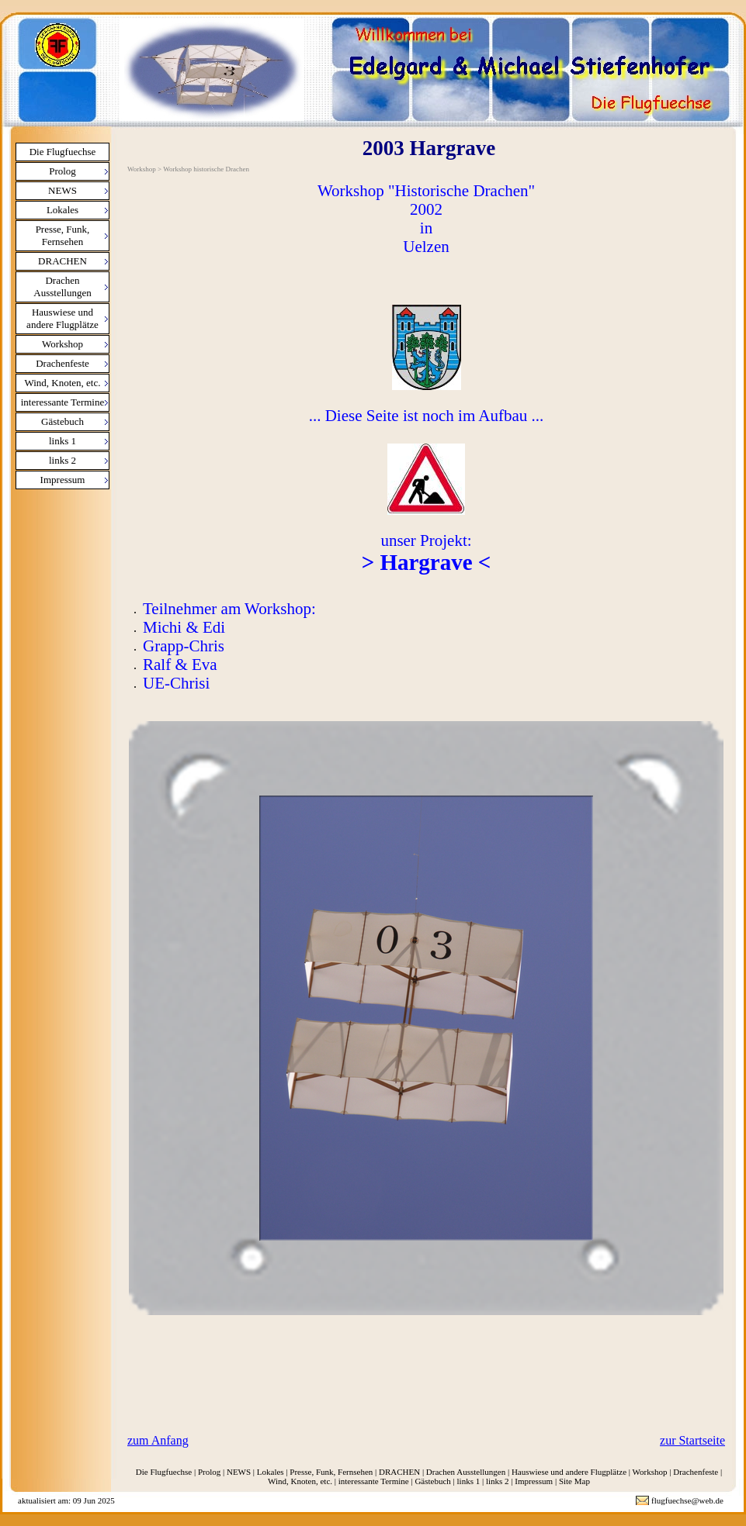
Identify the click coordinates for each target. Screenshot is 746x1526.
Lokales (62, 210)
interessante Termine (63, 402)
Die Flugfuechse (62, 151)
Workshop (62, 344)
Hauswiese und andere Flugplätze (62, 318)
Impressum (62, 479)
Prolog (62, 171)
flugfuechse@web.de (687, 1500)
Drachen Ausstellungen (62, 286)
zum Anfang (158, 1440)
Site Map (574, 1481)
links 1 (62, 441)
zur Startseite (692, 1440)
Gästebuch (62, 421)
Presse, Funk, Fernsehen (63, 235)
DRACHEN (62, 261)
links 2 (62, 460)
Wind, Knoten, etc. (62, 382)
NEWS (62, 190)
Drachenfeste (62, 363)
